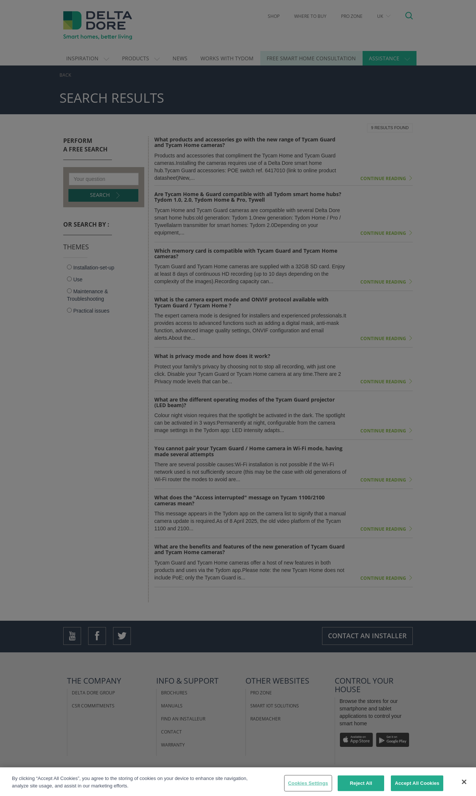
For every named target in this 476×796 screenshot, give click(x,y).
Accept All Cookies (417, 788)
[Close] (464, 787)
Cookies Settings (308, 788)
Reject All (361, 788)
